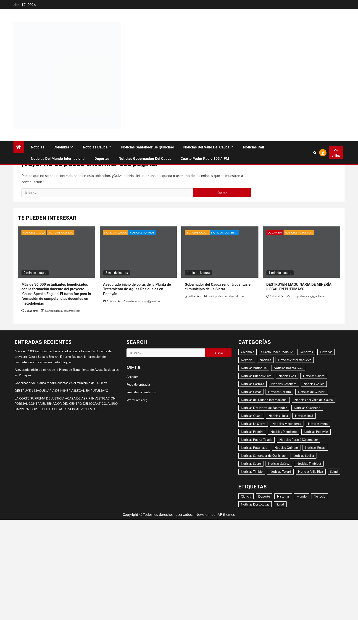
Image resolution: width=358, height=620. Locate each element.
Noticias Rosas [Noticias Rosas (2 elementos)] (315, 447)
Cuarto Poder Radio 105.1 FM (205, 158)
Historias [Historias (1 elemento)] (283, 496)
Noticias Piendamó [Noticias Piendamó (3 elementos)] (284, 431)
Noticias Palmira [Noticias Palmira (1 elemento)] (252, 431)
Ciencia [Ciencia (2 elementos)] (246, 496)
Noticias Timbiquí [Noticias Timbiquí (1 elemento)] (309, 463)
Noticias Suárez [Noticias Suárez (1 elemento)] (279, 463)
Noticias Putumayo (299, 232)
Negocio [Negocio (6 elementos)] (319, 496)
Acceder (132, 377)
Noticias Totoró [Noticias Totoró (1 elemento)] (280, 471)
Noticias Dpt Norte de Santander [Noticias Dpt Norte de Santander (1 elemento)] (264, 408)
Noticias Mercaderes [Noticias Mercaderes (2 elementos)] (286, 423)
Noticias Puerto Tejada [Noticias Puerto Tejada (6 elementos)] (256, 439)
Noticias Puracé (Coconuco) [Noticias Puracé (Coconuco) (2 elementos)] (298, 439)
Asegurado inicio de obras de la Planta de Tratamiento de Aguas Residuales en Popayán (137, 289)
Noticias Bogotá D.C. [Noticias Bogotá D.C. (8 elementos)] (288, 368)
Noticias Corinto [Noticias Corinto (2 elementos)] (279, 392)
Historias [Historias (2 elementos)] (326, 352)
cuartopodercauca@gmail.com (63, 310)
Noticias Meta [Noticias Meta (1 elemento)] (318, 423)
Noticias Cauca (95, 147)
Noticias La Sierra (224, 232)
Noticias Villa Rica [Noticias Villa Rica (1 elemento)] (310, 471)
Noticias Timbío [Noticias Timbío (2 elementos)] (252, 471)
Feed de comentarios (141, 392)
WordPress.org (136, 400)
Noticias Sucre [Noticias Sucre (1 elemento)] (251, 463)
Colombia (61, 147)
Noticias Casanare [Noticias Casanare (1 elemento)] (283, 384)
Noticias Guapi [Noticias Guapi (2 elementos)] (251, 416)
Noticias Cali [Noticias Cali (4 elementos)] (287, 376)
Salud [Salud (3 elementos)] (334, 471)
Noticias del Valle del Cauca (206, 147)
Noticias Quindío (60, 232)
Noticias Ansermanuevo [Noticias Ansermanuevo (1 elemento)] (294, 360)
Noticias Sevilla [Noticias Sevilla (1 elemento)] (303, 455)
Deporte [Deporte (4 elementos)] (264, 496)
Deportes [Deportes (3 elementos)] (306, 352)
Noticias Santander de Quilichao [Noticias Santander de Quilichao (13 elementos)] (263, 455)
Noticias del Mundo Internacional (58, 158)
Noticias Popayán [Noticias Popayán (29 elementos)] (316, 431)
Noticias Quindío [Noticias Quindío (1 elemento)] (286, 447)
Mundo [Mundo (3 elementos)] (302, 496)
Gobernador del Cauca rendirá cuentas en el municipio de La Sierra (219, 286)
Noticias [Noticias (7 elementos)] (265, 360)
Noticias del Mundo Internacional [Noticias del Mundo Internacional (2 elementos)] (264, 400)
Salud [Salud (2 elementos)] (280, 504)
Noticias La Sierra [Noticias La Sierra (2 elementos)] (253, 423)
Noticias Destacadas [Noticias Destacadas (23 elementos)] (255, 504)
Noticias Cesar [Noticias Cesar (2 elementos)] (251, 392)
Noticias (37, 147)
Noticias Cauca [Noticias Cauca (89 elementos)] (313, 384)
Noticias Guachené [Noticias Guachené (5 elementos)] (307, 408)
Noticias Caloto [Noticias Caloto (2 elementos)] (313, 376)
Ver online (336, 152)
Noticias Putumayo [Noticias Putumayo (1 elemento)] (254, 447)
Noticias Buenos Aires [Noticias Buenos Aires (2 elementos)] (256, 376)
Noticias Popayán (142, 232)
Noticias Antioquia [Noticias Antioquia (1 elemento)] (254, 368)
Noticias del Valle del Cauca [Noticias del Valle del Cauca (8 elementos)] (313, 400)
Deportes (102, 158)
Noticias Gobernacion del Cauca (145, 158)
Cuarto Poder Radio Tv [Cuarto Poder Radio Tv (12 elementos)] (276, 352)
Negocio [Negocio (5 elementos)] (247, 360)
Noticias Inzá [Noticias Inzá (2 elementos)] (304, 416)
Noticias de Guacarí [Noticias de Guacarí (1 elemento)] (311, 392)
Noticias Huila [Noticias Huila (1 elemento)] (278, 416)
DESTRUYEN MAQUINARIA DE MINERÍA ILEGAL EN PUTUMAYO (299, 286)
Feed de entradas (138, 384)
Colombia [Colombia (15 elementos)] (247, 352)
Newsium (203, 514)
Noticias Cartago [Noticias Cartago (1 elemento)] (252, 384)
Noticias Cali (253, 147)
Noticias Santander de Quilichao (147, 147)
